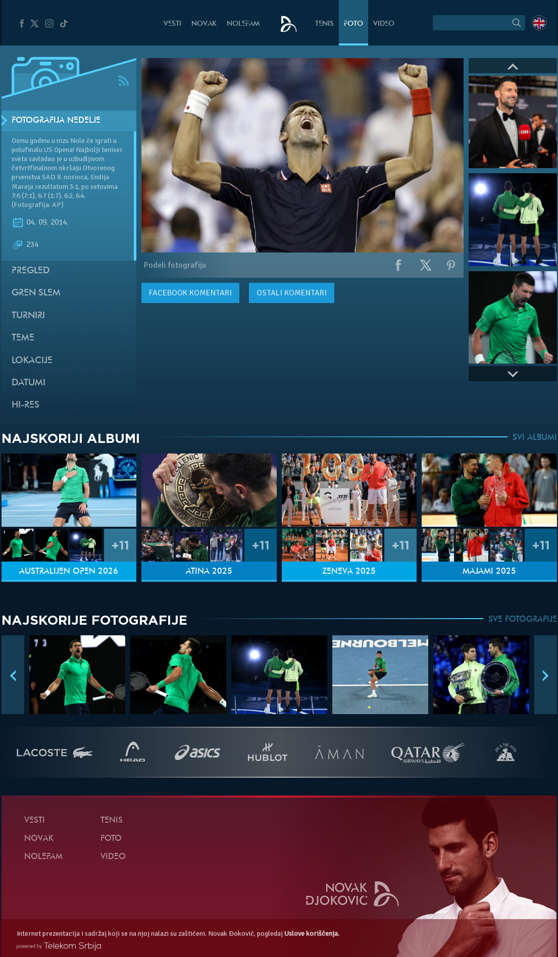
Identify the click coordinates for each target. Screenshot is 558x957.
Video (383, 24)
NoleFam (243, 24)
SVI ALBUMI (535, 438)
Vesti (172, 24)
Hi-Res (25, 405)
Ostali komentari (292, 293)
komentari (190, 293)
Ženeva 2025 (349, 572)
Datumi (28, 383)
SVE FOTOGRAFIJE (522, 620)
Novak (204, 24)
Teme (23, 338)
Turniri (28, 316)
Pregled (30, 271)
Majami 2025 (489, 572)
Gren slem (36, 293)
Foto (353, 24)
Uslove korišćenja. (311, 933)
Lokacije (32, 361)
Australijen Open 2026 (68, 572)
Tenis (324, 24)
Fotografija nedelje (56, 121)
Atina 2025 (209, 572)
